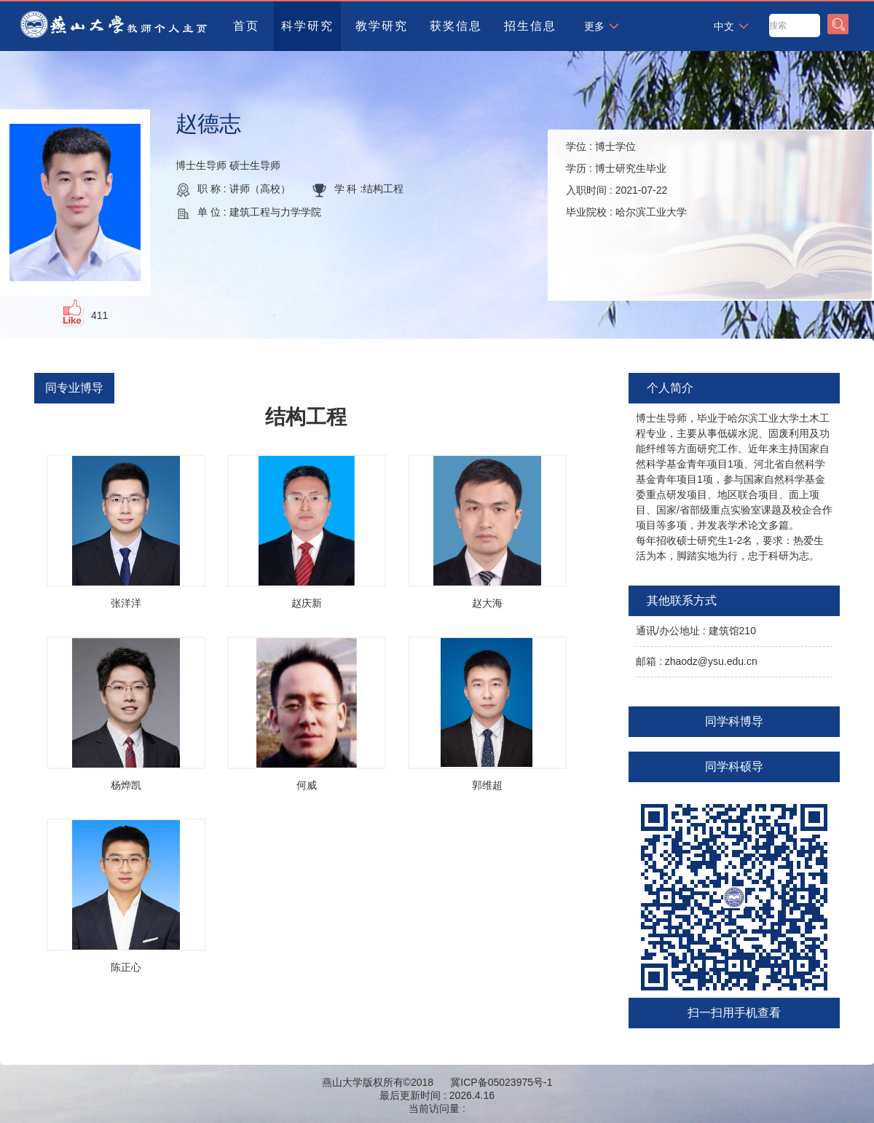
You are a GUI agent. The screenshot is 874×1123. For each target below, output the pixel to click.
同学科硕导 (734, 766)
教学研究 (381, 26)
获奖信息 (456, 26)
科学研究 (307, 26)
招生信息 (530, 26)
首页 (246, 26)
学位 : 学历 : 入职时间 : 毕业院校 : (626, 179)
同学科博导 (734, 721)
